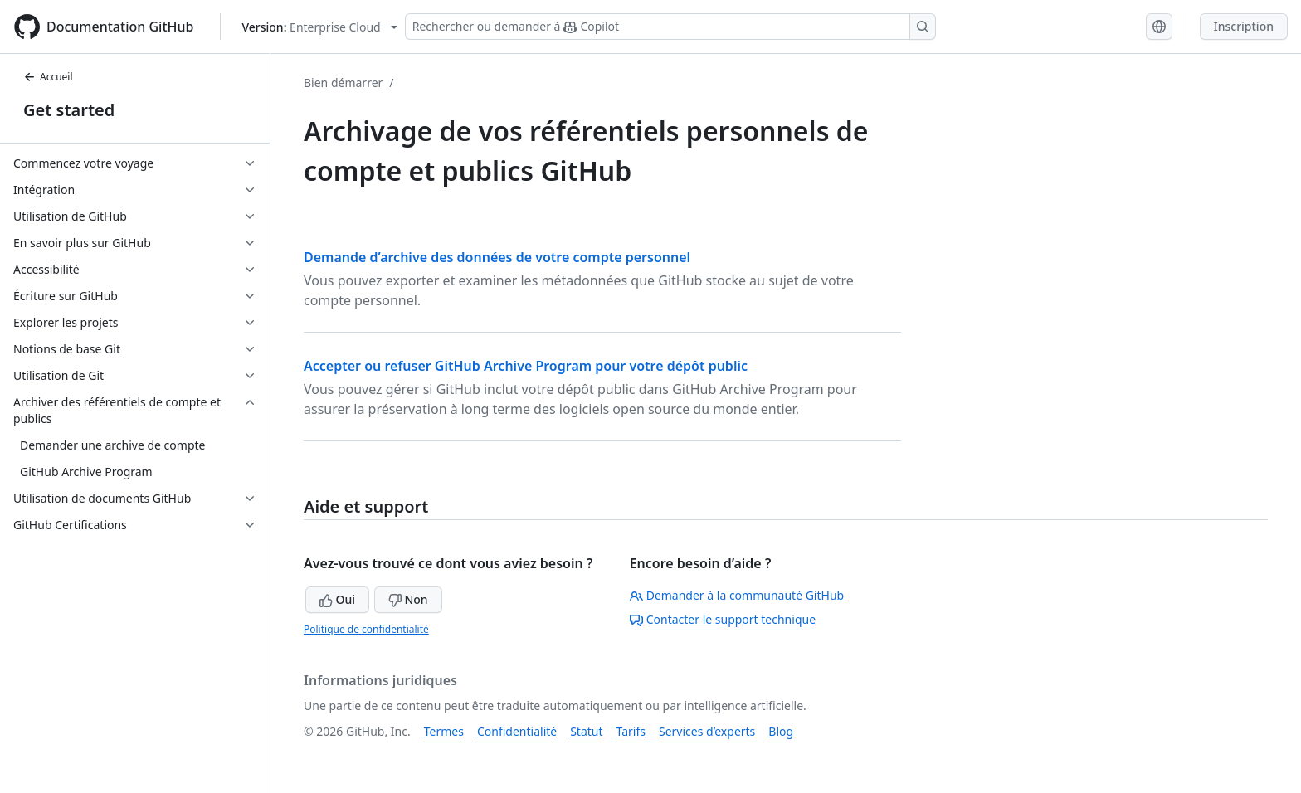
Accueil (48, 77)
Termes (444, 731)
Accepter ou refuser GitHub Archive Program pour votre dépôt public (526, 366)
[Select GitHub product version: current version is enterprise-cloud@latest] (319, 27)
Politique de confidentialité (366, 629)
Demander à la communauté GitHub (737, 595)
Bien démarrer (343, 82)
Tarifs (631, 731)
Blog (780, 731)
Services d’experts (707, 731)
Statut (586, 731)
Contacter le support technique (723, 619)
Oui (337, 599)
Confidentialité (517, 731)
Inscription (1244, 26)
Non (408, 599)
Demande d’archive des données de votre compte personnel (497, 257)
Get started (69, 110)
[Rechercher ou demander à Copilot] (670, 26)
